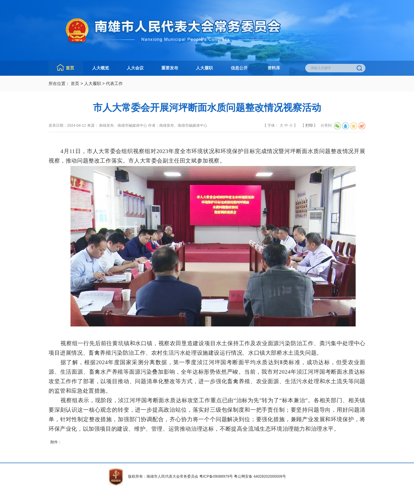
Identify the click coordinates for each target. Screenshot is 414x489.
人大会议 (135, 68)
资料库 (273, 68)
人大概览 (100, 68)
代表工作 (114, 83)
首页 (70, 68)
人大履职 (204, 68)
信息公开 (239, 68)
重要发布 (169, 68)
